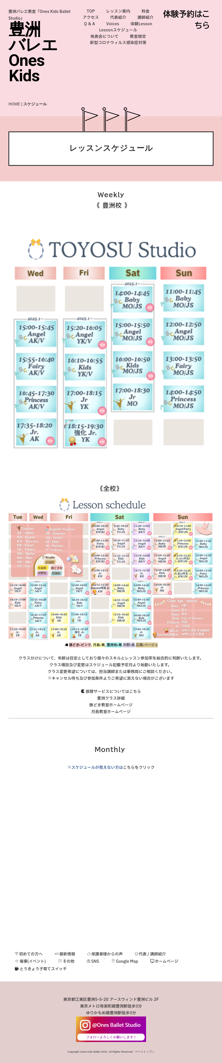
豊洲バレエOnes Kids (33, 52)
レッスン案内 (118, 11)
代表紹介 (118, 17)
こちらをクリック (138, 767)
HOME (14, 104)
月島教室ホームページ (111, 712)
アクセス (91, 17)
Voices (112, 24)
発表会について (104, 37)
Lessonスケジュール (118, 30)
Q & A (89, 24)
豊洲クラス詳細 (111, 698)
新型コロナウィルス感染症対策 (118, 43)
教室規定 (138, 37)
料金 (146, 11)
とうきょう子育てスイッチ (41, 969)
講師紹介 (145, 17)
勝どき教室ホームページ (111, 705)
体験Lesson (141, 24)
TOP (91, 11)
